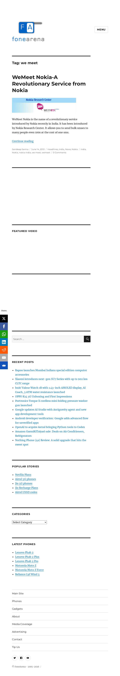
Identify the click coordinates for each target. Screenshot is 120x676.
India (61, 149)
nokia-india (25, 152)
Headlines (53, 149)
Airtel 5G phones (25, 479)
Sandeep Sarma (20, 149)
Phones (17, 601)
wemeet (46, 152)
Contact (17, 639)
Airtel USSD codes (26, 492)
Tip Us (16, 647)
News (68, 149)
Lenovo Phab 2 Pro (26, 561)
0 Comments (59, 152)
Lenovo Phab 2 (24, 552)
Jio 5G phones (23, 483)
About (16, 616)
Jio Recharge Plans (26, 487)
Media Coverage (22, 624)
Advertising (19, 631)
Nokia (75, 149)
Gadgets (17, 608)
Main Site (18, 593)
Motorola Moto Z (25, 565)
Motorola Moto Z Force (29, 569)
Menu (101, 29)
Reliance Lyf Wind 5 (27, 574)
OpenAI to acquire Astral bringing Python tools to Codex (50, 427)
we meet (36, 152)
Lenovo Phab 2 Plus (27, 556)
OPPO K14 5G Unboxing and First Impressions (43, 396)
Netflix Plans (23, 474)
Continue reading (23, 141)
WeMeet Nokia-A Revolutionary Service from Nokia (49, 83)
